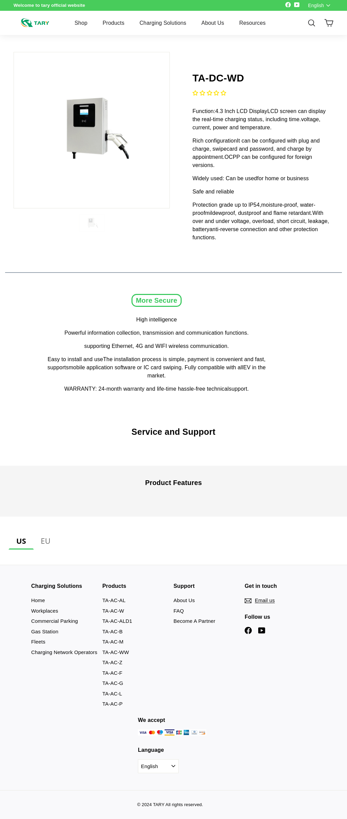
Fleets (38, 642)
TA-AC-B (112, 631)
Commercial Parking (54, 621)
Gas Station (44, 631)
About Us (212, 23)
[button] (209, 93)
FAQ (179, 611)
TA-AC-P (112, 704)
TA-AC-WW (115, 652)
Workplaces (44, 611)
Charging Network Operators (64, 652)
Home (38, 600)
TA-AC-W (113, 611)
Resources (252, 23)
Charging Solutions (163, 23)
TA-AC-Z (112, 662)
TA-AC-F (112, 673)
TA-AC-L (112, 693)
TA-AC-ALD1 (117, 621)
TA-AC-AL (114, 600)
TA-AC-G (112, 683)
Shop (81, 23)
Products (113, 23)
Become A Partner (194, 621)
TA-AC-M (113, 642)
